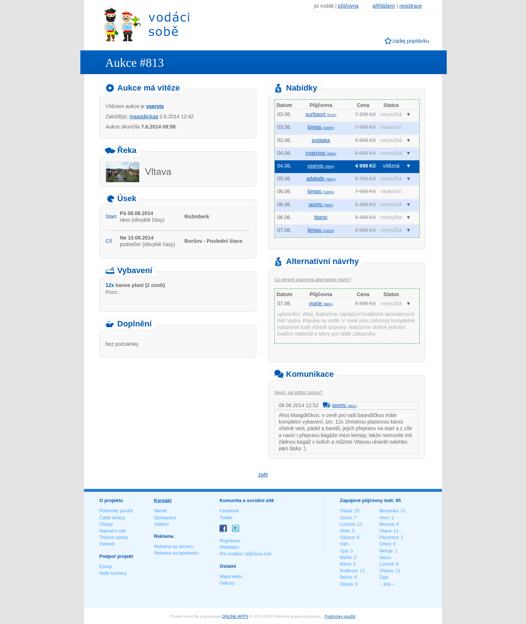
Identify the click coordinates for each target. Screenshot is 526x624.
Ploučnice (389, 537)
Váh (344, 544)
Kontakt (162, 500)
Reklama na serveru (173, 546)
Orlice (385, 544)
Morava (387, 524)
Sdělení (161, 524)
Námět (160, 510)
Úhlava (386, 570)
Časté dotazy (112, 517)
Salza (385, 557)
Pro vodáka (231, 553)
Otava (385, 530)
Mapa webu (231, 576)
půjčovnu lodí (258, 553)
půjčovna (348, 6)
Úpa (344, 551)
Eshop (105, 566)
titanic (321, 217)
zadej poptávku (410, 41)
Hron (384, 517)
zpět (263, 475)
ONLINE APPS (235, 616)
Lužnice (347, 524)
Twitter (226, 517)
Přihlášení (229, 547)
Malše (346, 557)
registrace (411, 6)
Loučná (387, 564)
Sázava (347, 537)
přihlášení (384, 6)
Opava (346, 584)
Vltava (346, 510)
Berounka (389, 510)
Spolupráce (165, 517)
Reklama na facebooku (176, 553)
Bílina (345, 564)
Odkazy (227, 583)
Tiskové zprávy (114, 537)
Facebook (229, 510)
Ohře (345, 530)
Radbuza (349, 570)
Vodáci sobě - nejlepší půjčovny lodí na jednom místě (147, 24)
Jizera (346, 517)
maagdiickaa (143, 116)
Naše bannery (113, 573)
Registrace (230, 540)
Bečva (346, 577)
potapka (321, 140)
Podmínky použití (116, 510)
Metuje (386, 551)
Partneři (107, 544)
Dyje (384, 577)
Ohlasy (106, 524)
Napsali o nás (112, 530)
